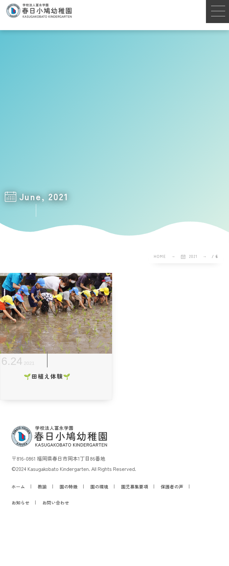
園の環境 (99, 486)
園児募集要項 (134, 486)
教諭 (42, 486)
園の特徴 (69, 486)
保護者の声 (172, 486)
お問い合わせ (55, 502)
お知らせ (20, 502)
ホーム (18, 486)
